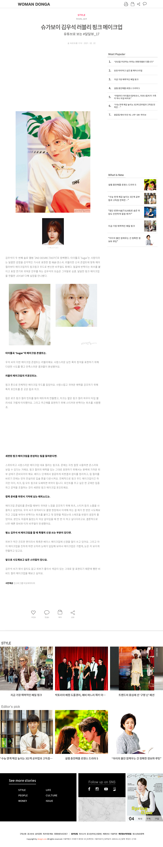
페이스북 (89, 789)
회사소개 (82, 834)
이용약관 (114, 834)
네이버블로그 (114, 789)
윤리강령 (38, 834)
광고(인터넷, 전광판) (94, 834)
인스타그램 (97, 789)
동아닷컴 (74, 834)
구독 (148, 818)
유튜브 (106, 789)
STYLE (81, 15)
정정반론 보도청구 (61, 834)
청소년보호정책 (138, 834)
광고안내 (30, 834)
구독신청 (23, 834)
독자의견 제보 (48, 834)
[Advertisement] (46, 431)
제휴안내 (106, 834)
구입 (157, 818)
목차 (140, 818)
